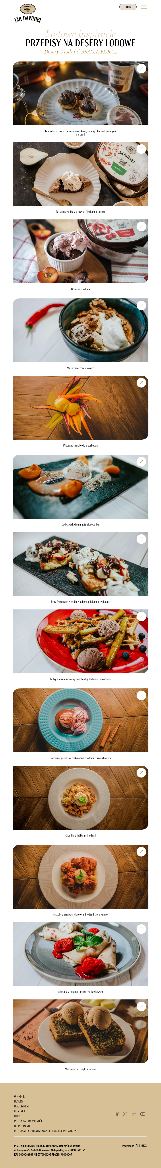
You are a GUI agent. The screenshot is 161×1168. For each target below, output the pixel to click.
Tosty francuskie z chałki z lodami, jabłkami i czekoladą (80, 602)
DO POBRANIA (22, 1126)
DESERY (19, 1101)
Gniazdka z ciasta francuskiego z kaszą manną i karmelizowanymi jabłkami (80, 133)
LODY (128, 7)
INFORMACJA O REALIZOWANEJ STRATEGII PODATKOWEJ (46, 1131)
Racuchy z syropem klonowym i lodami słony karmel (80, 914)
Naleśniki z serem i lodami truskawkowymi (80, 992)
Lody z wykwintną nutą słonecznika (80, 524)
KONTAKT (19, 1111)
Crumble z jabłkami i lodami (80, 835)
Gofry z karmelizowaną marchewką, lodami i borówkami (80, 679)
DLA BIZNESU (22, 1106)
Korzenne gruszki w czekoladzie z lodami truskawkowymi (80, 758)
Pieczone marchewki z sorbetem (80, 445)
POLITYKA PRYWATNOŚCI (28, 1121)
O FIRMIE (19, 1097)
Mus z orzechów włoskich (80, 368)
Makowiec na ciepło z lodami (80, 1069)
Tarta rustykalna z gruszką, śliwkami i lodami (80, 212)
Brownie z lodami (80, 289)
